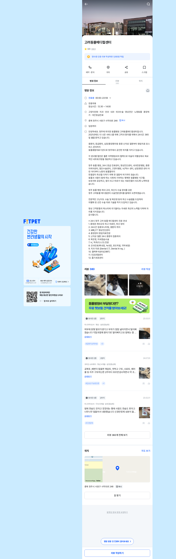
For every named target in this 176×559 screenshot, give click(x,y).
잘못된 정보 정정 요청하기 (117, 512)
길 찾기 (117, 495)
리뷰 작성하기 (117, 553)
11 (125, 33)
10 (123, 33)
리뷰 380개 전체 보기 (117, 435)
